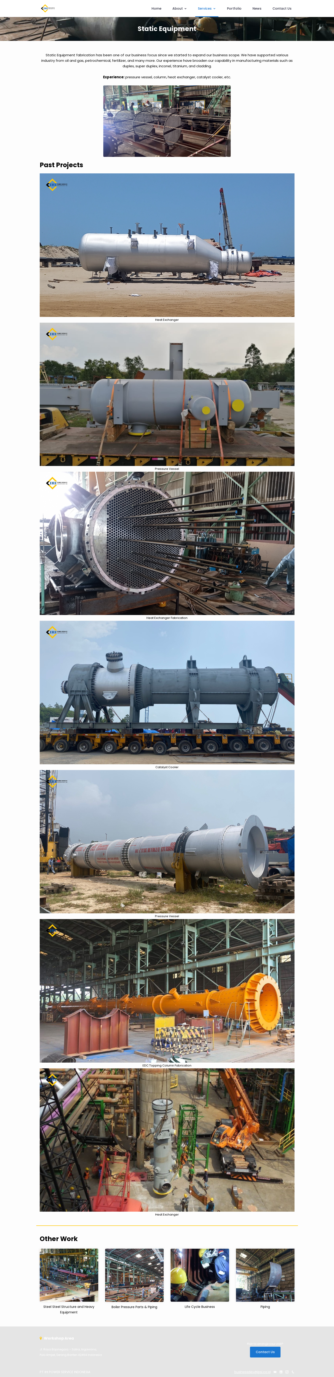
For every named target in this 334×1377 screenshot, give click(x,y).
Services (207, 8)
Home (156, 8)
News (257, 8)
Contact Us (282, 8)
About (179, 8)
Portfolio (234, 8)
